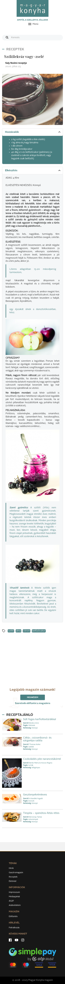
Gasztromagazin (16, 873)
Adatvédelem (15, 905)
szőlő (11, 631)
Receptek (13, 877)
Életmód (12, 881)
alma (18, 631)
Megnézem (32, 697)
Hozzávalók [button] (33, 132)
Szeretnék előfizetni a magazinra (32, 703)
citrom (26, 631)
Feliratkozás (14, 928)
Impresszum (14, 892)
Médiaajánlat (14, 897)
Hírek (11, 868)
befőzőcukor (38, 631)
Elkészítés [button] (33, 170)
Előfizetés (13, 916)
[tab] (32, 132)
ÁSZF (11, 901)
